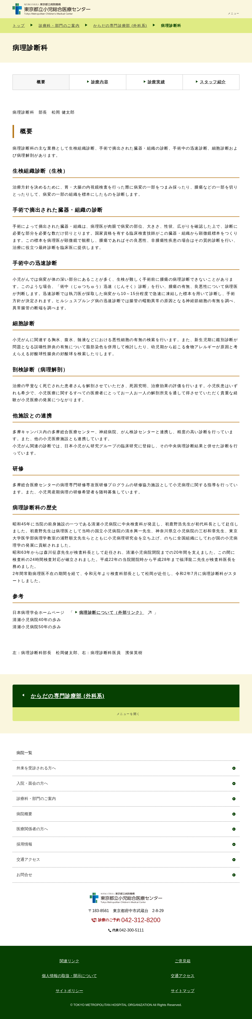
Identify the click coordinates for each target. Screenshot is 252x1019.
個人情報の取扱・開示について (69, 976)
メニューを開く (128, 714)
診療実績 (156, 82)
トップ (19, 25)
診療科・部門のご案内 (59, 25)
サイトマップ (182, 991)
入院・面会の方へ (32, 783)
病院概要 (24, 814)
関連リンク (69, 961)
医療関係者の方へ (32, 829)
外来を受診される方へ (36, 768)
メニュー (233, 13)
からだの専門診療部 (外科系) (120, 25)
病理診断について (111, 612)
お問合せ (24, 875)
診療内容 (99, 82)
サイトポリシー (69, 991)
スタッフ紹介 (213, 82)
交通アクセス (28, 859)
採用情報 (24, 844)
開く (234, 753)
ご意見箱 (182, 961)
